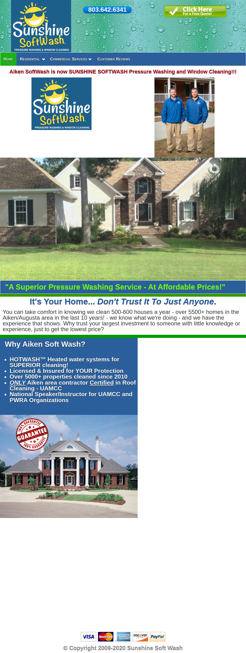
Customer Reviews (114, 59)
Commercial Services (68, 59)
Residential (30, 59)
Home (8, 59)
